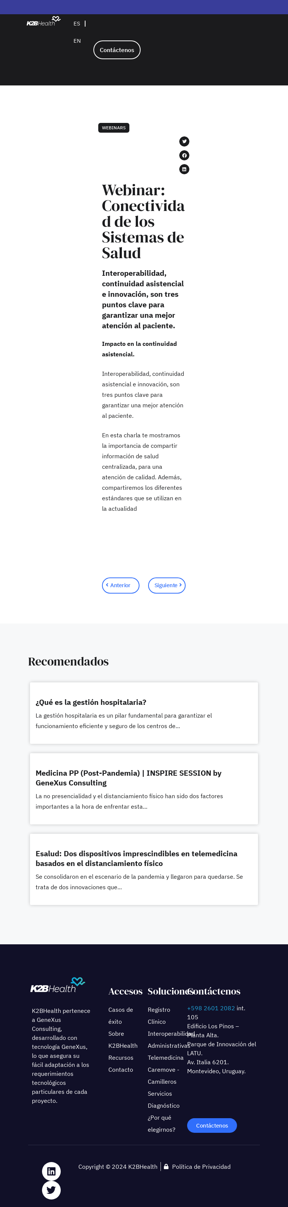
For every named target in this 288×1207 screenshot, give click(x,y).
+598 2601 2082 (211, 1008)
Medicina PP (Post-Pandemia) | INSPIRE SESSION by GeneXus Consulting (129, 778)
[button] (184, 141)
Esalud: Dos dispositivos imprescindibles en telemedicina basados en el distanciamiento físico (136, 858)
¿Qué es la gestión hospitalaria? (91, 702)
